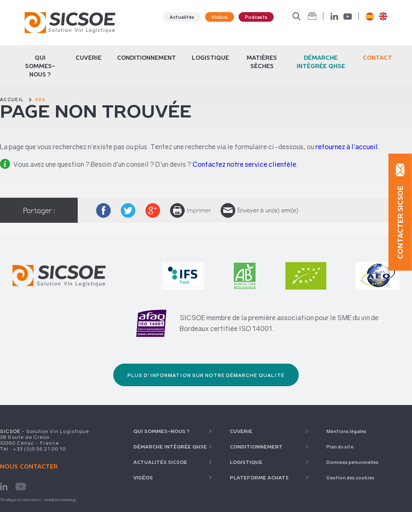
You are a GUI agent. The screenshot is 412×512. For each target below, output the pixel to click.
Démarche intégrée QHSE (170, 446)
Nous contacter (29, 466)
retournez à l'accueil (346, 147)
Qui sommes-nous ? (40, 66)
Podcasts (256, 17)
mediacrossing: (60, 499)
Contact (377, 57)
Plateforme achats (259, 477)
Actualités (182, 17)
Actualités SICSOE (160, 462)
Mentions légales (346, 431)
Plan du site (340, 446)
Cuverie (89, 57)
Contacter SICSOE (400, 222)
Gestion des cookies (350, 477)
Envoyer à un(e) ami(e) (259, 210)
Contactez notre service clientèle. (245, 164)
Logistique (210, 57)
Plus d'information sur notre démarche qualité (206, 375)
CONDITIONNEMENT (146, 57)
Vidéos (219, 17)
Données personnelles (352, 462)
